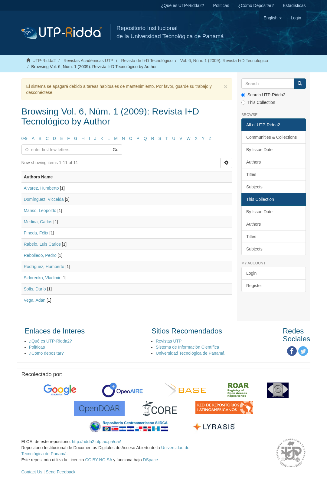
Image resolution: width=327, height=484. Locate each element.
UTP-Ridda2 (44, 60)
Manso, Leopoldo (40, 210)
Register (254, 285)
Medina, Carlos (38, 221)
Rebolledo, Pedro (40, 255)
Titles (251, 174)
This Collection (258, 102)
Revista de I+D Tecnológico (146, 60)
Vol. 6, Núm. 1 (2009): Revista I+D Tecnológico (224, 60)
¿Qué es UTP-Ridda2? (182, 5)
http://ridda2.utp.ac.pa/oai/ (96, 441)
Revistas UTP (169, 341)
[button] (272, 17)
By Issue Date (259, 149)
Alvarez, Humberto (41, 188)
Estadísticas (294, 5)
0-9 (24, 138)
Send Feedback (60, 471)
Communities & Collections (271, 137)
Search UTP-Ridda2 (263, 94)
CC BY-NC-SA (98, 459)
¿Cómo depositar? (46, 353)
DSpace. (151, 459)
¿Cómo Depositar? (256, 5)
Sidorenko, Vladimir (42, 277)
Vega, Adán (35, 300)
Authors (253, 162)
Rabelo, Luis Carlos (42, 244)
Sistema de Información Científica (187, 347)
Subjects (254, 186)
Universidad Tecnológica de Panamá (190, 353)
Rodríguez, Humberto (44, 266)
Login (251, 273)
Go (116, 149)
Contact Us (31, 471)
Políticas (221, 5)
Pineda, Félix (36, 232)
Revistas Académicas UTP (88, 60)
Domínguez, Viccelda (44, 199)
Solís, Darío (35, 289)
